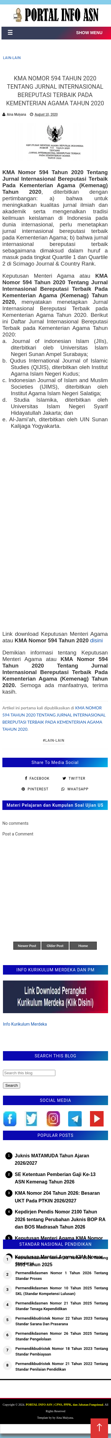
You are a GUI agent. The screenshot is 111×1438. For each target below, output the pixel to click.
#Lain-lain (54, 740)
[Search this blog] (29, 1073)
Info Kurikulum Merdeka (25, 1024)
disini (96, 640)
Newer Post (27, 945)
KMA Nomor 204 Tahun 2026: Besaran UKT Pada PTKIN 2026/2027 (57, 1197)
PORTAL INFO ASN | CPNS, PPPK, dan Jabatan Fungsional (64, 1404)
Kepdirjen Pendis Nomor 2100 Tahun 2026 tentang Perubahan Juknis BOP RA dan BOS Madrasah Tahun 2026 (60, 1219)
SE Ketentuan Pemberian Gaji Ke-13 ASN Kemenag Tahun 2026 (55, 1178)
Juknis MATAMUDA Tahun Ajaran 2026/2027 (52, 1159)
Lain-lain (12, 58)
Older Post (55, 945)
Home (83, 945)
